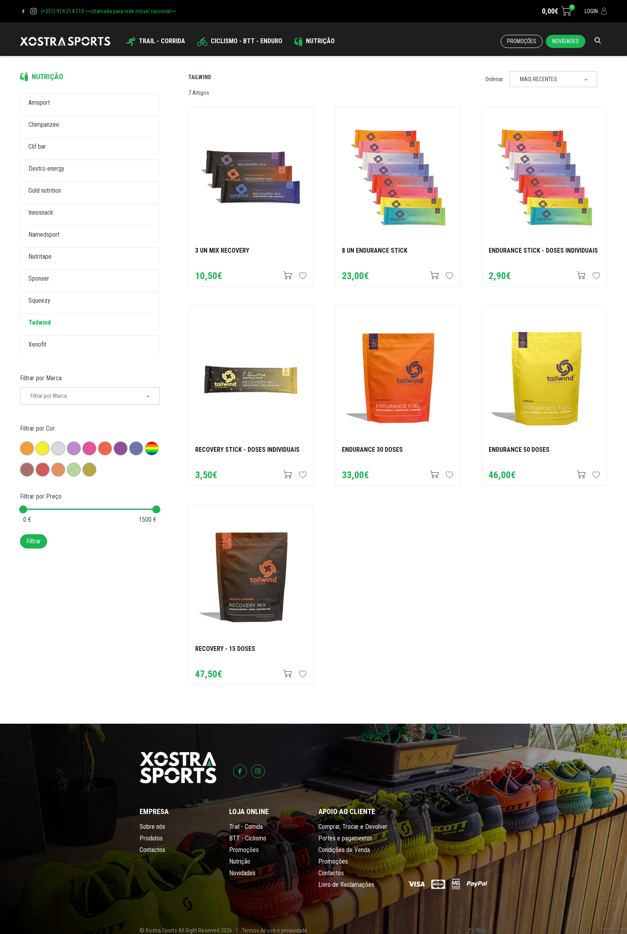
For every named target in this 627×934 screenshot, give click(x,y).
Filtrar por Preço (41, 496)
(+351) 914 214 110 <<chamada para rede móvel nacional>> (108, 11)
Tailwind (199, 77)
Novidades (565, 41)
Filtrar (33, 541)
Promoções (521, 41)
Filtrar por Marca (41, 378)
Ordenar (494, 79)
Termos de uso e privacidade (274, 930)
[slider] (23, 509)
